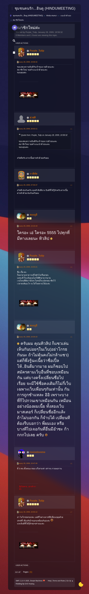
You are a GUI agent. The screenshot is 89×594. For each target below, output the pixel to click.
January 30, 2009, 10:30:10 (27, 337)
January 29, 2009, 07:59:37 (27, 185)
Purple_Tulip (37, 50)
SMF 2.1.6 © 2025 (22, 581)
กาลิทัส (33, 173)
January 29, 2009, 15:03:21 (27, 267)
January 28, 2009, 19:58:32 (27, 62)
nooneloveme (37, 452)
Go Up (18, 572)
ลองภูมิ (33, 214)
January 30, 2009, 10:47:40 (27, 463)
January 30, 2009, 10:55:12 (27, 512)
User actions (22, 43)
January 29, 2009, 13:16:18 (27, 226)
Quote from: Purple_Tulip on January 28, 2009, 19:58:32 (44, 135)
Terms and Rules (59, 581)
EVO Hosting (29, 584)
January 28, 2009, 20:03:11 (27, 129)
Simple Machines (36, 581)
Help (49, 581)
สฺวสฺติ (33, 117)
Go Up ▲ (69, 581)
